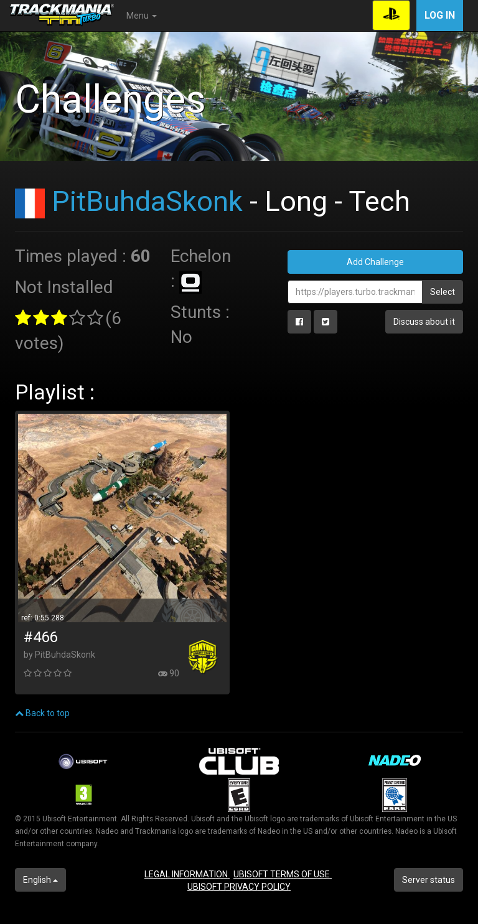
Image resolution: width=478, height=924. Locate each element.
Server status (428, 880)
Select (442, 292)
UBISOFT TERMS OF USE (282, 874)
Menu (141, 16)
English (40, 880)
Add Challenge (375, 262)
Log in (439, 15)
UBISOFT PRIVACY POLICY (239, 887)
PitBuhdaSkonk (147, 201)
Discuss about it (424, 322)
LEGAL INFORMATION (187, 874)
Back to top (42, 713)
